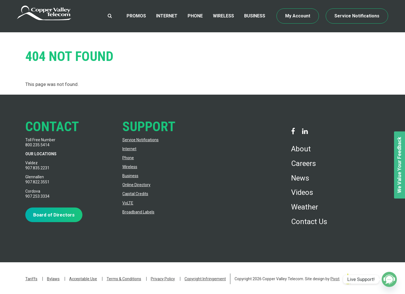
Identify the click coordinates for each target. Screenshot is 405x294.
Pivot (334, 279)
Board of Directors (54, 215)
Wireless (223, 16)
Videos (302, 192)
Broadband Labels (138, 212)
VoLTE (127, 203)
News (300, 178)
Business (254, 16)
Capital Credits (135, 194)
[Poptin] (389, 279)
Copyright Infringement (205, 279)
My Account (297, 16)
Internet (166, 16)
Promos (136, 16)
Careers (303, 163)
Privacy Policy (163, 279)
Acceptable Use (83, 279)
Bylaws (53, 279)
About (301, 149)
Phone (195, 16)
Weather (304, 207)
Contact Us (309, 221)
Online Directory (136, 185)
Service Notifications (356, 16)
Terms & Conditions (124, 279)
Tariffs (31, 279)
